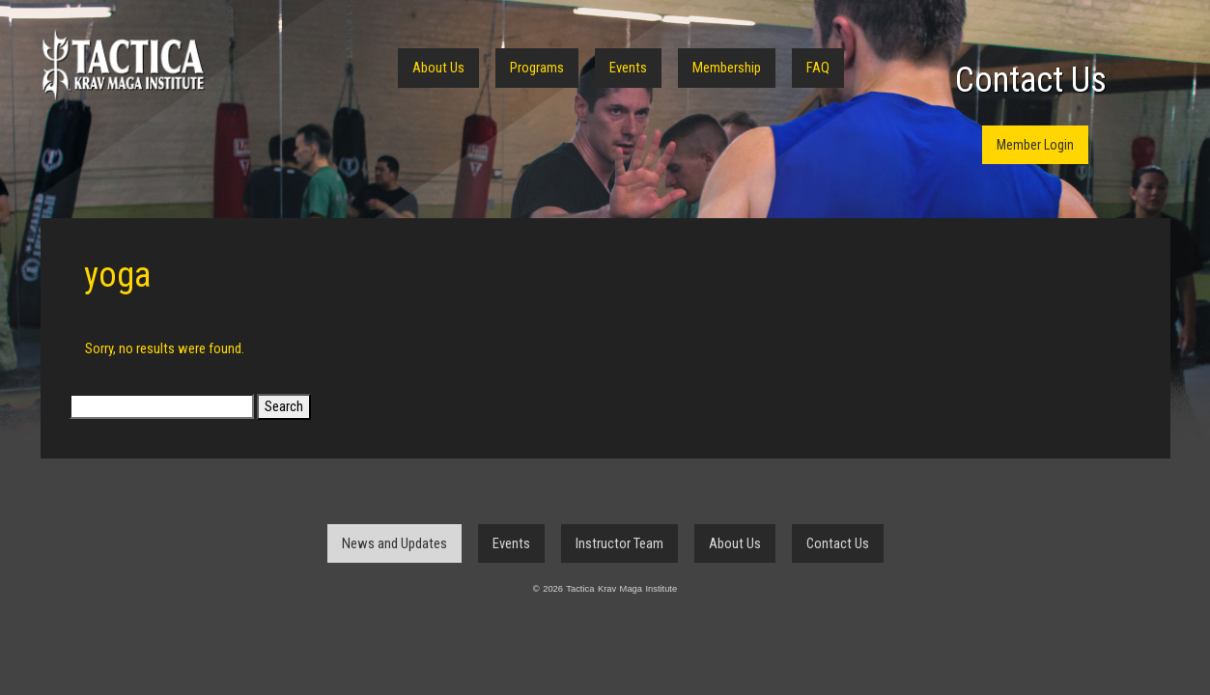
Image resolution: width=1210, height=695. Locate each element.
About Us (438, 67)
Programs (537, 67)
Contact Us (1031, 80)
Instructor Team (619, 543)
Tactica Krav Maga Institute (123, 65)
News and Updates (394, 543)
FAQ (818, 67)
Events (628, 67)
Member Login (1035, 145)
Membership (726, 67)
